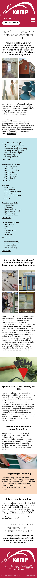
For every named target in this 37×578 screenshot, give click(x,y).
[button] (33, 19)
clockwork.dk (31, 576)
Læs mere (11, 133)
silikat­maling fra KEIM (10, 395)
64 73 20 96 (28, 568)
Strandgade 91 (26, 566)
